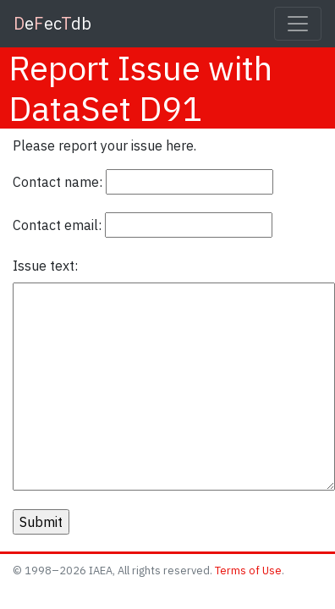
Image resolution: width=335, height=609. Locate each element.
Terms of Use (248, 570)
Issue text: (45, 265)
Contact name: (57, 181)
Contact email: (57, 225)
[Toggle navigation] (297, 24)
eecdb (52, 23)
